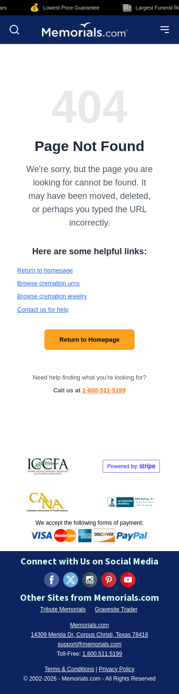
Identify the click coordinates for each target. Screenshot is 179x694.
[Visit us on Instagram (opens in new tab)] (89, 579)
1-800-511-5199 (104, 390)
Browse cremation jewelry (52, 296)
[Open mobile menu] (164, 29)
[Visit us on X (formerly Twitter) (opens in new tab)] (70, 579)
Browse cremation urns (48, 283)
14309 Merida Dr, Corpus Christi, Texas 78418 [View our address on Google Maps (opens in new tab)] (89, 634)
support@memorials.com (90, 644)
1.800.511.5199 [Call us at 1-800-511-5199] (102, 654)
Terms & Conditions (69, 669)
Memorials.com (89, 625)
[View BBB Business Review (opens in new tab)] (131, 502)
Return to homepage (45, 270)
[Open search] (14, 29)
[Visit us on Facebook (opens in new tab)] (51, 579)
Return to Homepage (90, 339)
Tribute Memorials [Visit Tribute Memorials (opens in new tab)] (63, 609)
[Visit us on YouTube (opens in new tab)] (128, 579)
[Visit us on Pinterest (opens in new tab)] (108, 579)
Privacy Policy (117, 669)
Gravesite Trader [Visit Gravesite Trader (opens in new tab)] (116, 609)
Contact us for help (42, 309)
